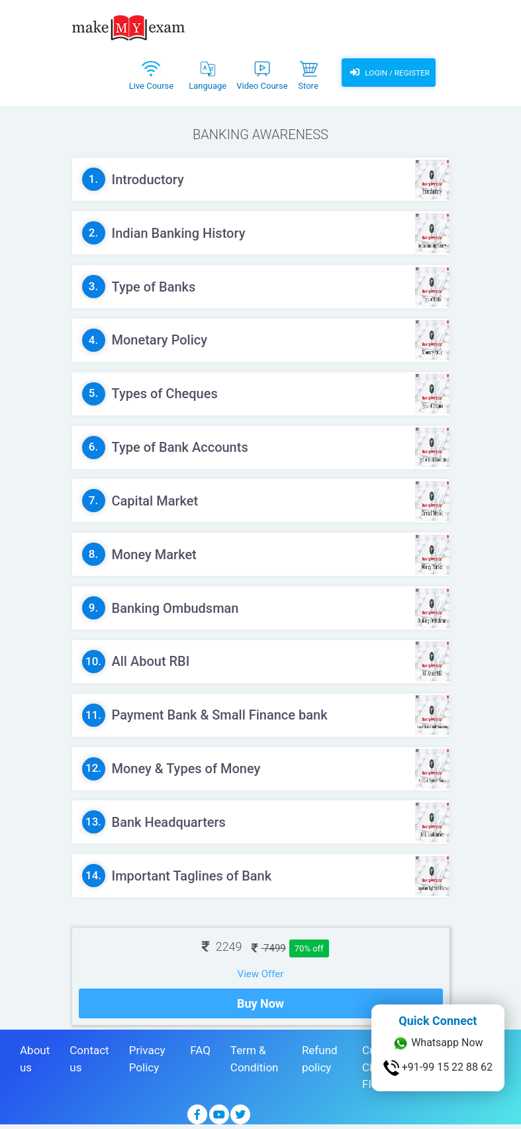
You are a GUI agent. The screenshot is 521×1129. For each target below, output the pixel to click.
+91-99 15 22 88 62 (438, 1068)
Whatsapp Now (438, 1043)
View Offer (261, 974)
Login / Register (388, 73)
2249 (222, 946)
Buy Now (260, 1007)
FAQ (200, 1053)
